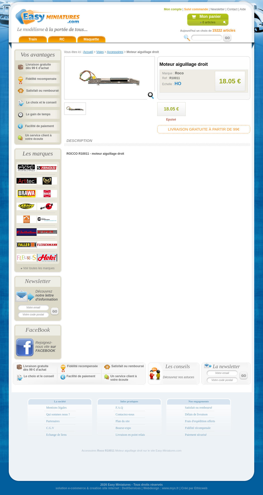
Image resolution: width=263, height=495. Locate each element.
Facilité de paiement (39, 126)
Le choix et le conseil (41, 102)
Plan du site (123, 421)
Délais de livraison (196, 414)
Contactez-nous (125, 414)
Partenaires (53, 421)
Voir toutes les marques (38, 268)
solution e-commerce (71, 488)
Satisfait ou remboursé (42, 90)
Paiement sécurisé (196, 434)
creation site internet (104, 488)
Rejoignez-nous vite (46, 347)
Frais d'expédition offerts (200, 421)
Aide (243, 9)
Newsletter (217, 9)
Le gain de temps (38, 114)
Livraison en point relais (130, 434)
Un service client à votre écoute (38, 137)
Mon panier (210, 16)
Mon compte (173, 9)
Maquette (91, 39)
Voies (100, 52)
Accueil (88, 52)
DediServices (131, 488)
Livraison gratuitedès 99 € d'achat (38, 66)
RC (61, 39)
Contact (232, 9)
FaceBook (38, 329)
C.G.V (50, 428)
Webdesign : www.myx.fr (161, 488)
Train (33, 39)
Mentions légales (56, 407)
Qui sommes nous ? (58, 414)
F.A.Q (119, 407)
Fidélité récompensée (198, 428)
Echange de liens (56, 434)
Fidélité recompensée (41, 79)
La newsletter (226, 366)
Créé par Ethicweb (194, 488)
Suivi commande (196, 9)
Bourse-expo (123, 428)
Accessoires (115, 52)
